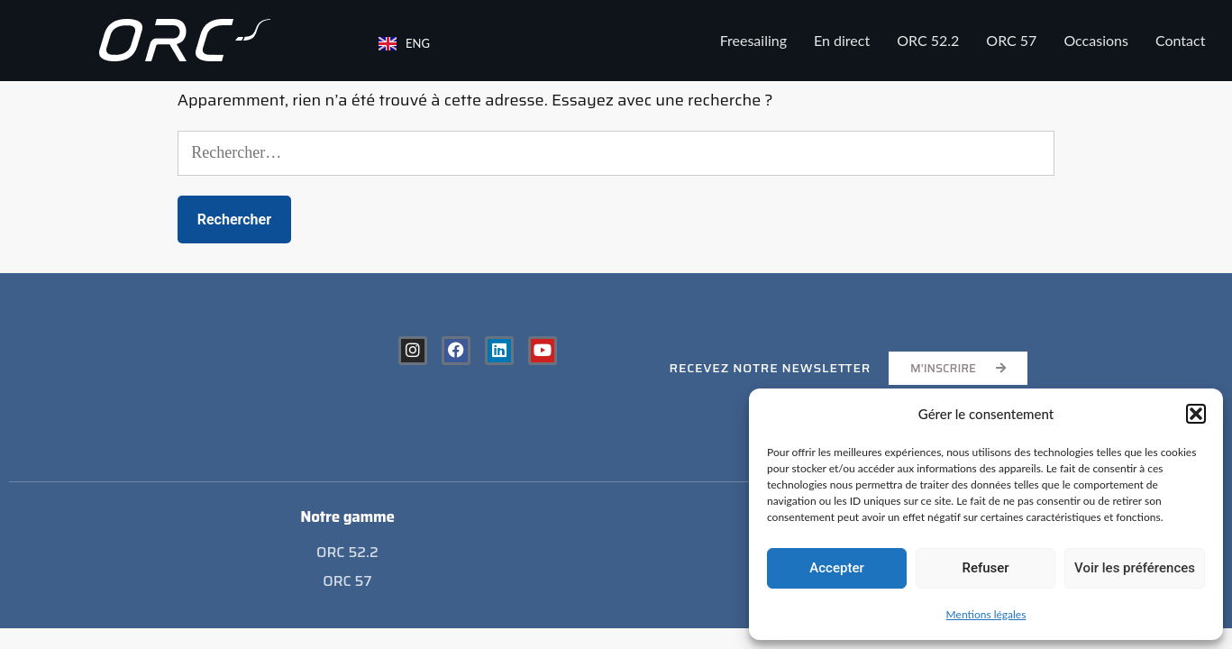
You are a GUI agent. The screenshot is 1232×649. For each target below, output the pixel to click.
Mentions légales (986, 614)
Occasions (1095, 40)
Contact (1180, 40)
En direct (842, 40)
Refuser (985, 568)
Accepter (836, 568)
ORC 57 (1011, 40)
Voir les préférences (1134, 568)
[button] (1196, 414)
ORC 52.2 (928, 40)
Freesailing (753, 40)
